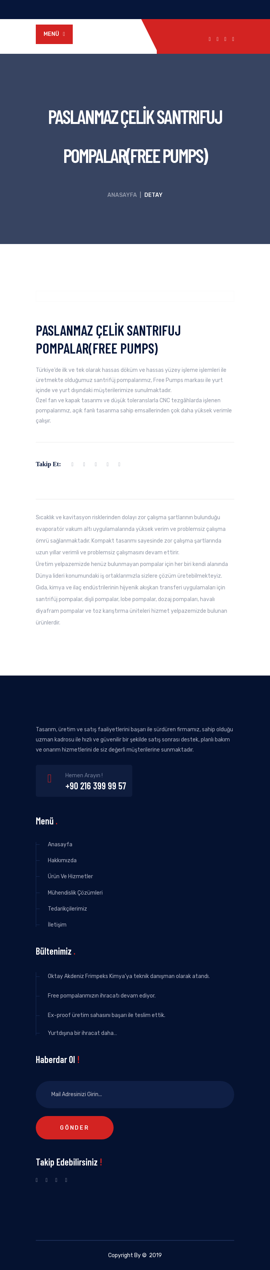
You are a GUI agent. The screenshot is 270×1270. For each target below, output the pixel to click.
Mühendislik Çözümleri (75, 893)
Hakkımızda (62, 860)
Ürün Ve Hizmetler (70, 876)
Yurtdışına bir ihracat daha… (82, 1033)
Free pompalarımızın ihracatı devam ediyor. (102, 995)
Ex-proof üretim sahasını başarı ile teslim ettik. (106, 1015)
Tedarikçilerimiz (67, 909)
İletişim (57, 925)
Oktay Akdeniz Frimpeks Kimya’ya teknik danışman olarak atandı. (129, 976)
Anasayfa (122, 195)
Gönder (74, 1128)
